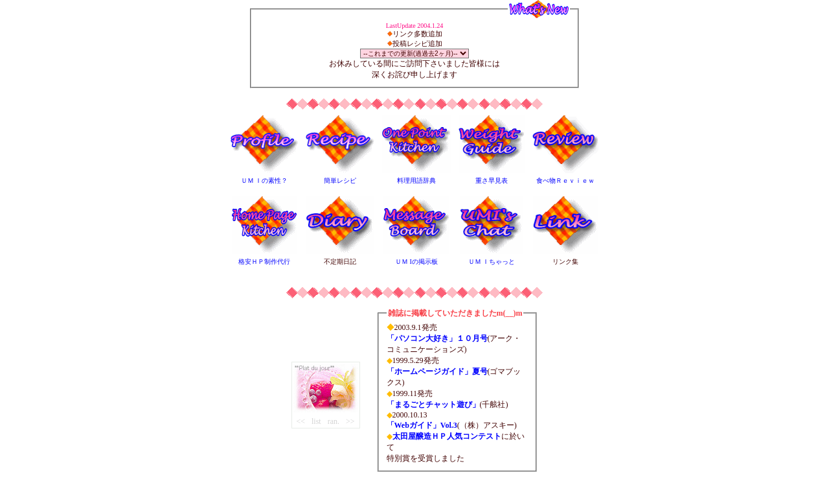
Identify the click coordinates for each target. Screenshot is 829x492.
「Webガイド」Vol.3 (422, 425)
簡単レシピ (340, 180)
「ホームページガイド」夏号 (437, 371)
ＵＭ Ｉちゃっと (492, 261)
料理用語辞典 (416, 180)
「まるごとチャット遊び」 (433, 404)
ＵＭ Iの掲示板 (416, 261)
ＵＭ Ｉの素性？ (264, 180)
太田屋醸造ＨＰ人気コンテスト (446, 436)
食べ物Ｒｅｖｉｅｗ (565, 180)
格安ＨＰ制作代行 (264, 261)
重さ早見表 (491, 180)
